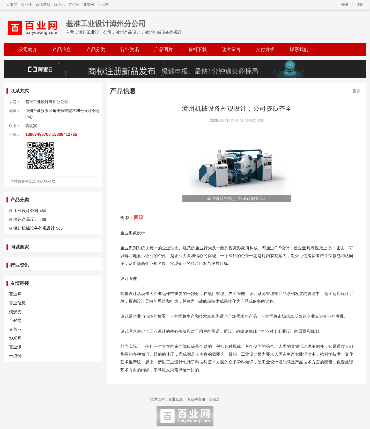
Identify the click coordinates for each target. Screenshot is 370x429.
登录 (345, 4)
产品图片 (163, 49)
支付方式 (265, 49)
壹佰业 (74, 4)
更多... (358, 91)
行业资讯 (129, 49)
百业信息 (43, 4)
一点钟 (103, 4)
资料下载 (197, 49)
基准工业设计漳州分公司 (106, 24)
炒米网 (88, 4)
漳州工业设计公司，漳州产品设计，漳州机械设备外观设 (130, 32)
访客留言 (231, 49)
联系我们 (299, 49)
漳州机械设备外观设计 (34, 228)
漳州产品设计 (25, 219)
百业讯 (59, 4)
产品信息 (62, 49)
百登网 (15, 320)
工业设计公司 (25, 210)
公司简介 (28, 49)
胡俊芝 (214, 399)
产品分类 (95, 49)
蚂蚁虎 (15, 312)
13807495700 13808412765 (51, 134)
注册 (360, 4)
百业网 (11, 4)
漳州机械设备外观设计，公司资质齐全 (237, 108)
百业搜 (26, 4)
